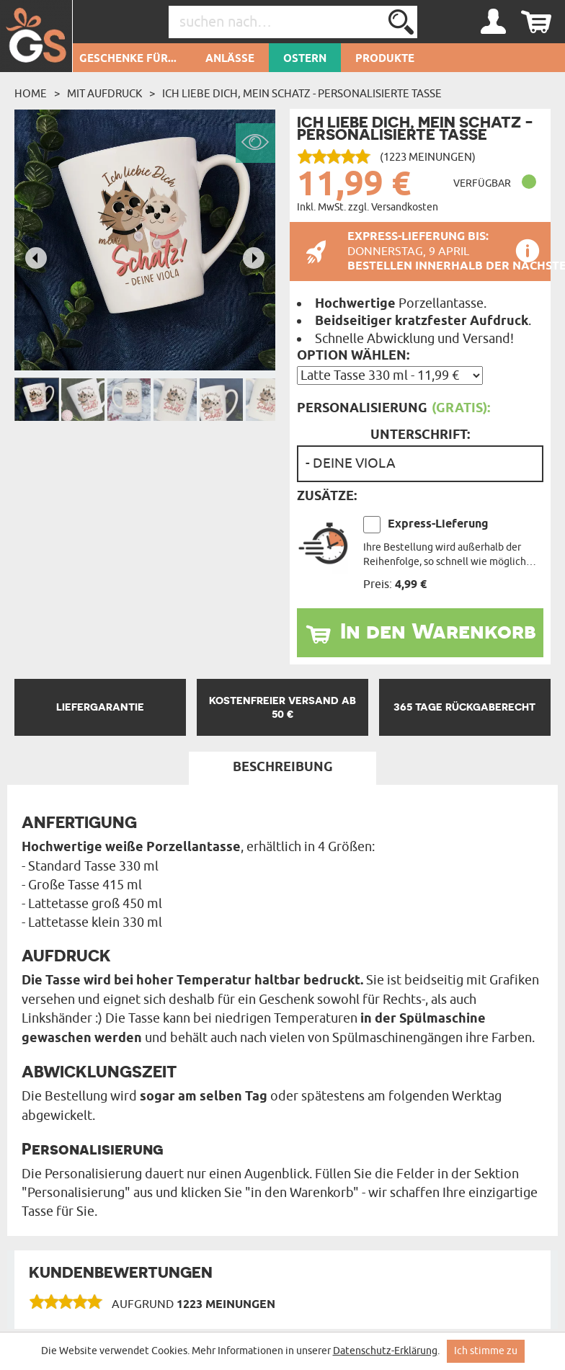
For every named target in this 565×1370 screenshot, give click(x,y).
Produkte (384, 59)
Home (30, 93)
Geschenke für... (128, 59)
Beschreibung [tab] (283, 767)
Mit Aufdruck (104, 93)
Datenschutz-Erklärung (385, 1351)
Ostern (304, 59)
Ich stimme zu (485, 1351)
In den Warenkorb (438, 631)
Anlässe (229, 59)
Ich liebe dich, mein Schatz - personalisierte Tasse (302, 93)
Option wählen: (353, 356)
